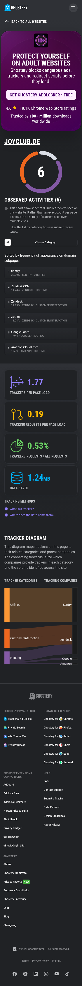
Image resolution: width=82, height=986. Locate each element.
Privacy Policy (40, 960)
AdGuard (8, 784)
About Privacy (52, 824)
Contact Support (53, 789)
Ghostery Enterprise (14, 899)
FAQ (46, 781)
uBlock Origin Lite (13, 845)
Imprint (56, 960)
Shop (6, 907)
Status (7, 864)
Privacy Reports (16, 882)
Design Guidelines (54, 816)
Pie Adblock (10, 819)
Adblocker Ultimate (14, 802)
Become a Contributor (16, 890)
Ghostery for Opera (57, 745)
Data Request (51, 807)
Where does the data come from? (29, 515)
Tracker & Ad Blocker (17, 719)
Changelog (9, 925)
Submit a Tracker (54, 798)
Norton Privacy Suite (15, 810)
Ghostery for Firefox (58, 727)
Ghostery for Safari (57, 736)
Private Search (14, 727)
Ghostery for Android (58, 762)
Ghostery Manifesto (15, 873)
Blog (6, 916)
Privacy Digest (14, 745)
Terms (25, 960)
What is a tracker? (19, 509)
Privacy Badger (12, 828)
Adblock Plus (11, 793)
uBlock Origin (11, 836)
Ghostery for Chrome (58, 719)
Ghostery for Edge (56, 753)
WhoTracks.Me (14, 736)
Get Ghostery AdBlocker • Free (41, 95)
